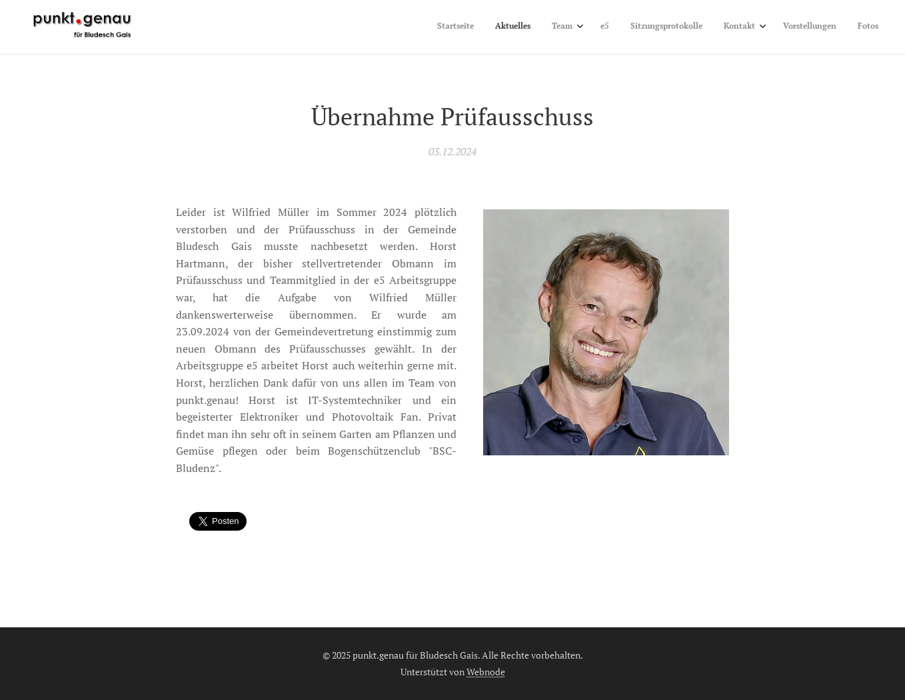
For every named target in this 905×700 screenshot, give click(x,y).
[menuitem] (719, 27)
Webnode (485, 671)
